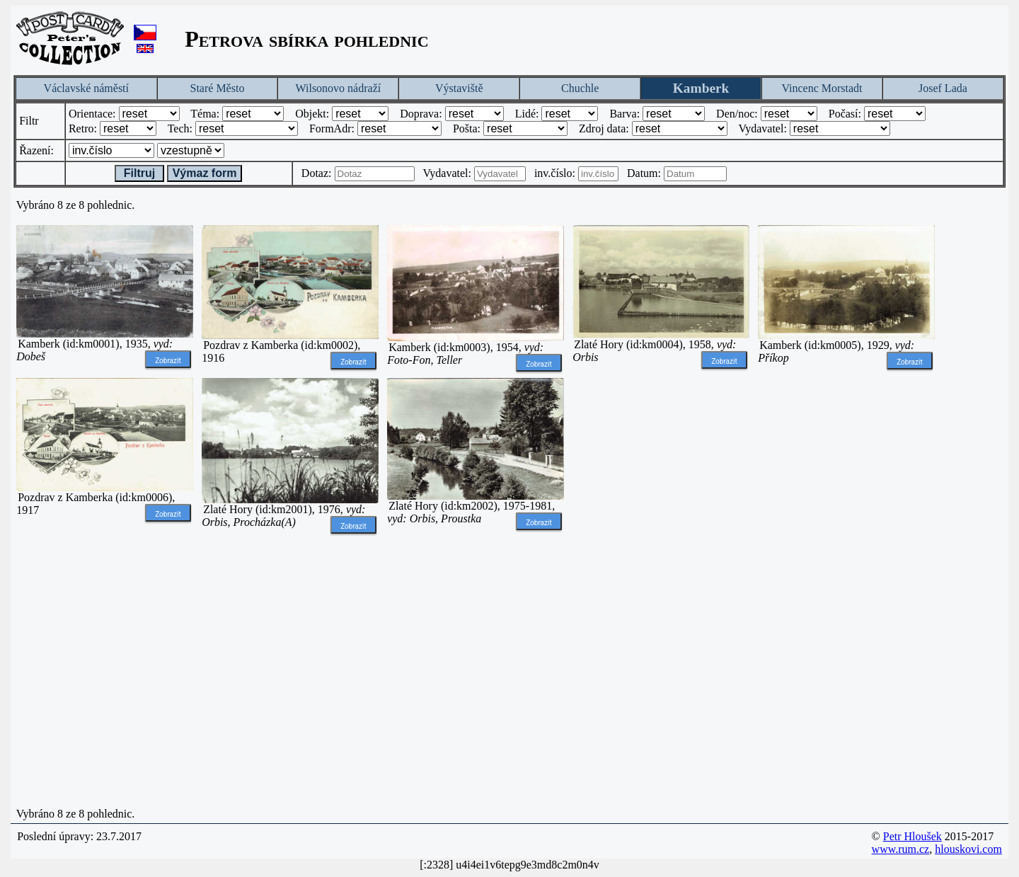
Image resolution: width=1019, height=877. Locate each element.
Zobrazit (168, 361)
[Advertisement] (660, 590)
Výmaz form (205, 173)
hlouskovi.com (968, 849)
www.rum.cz (901, 849)
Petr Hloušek (912, 836)
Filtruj (139, 173)
